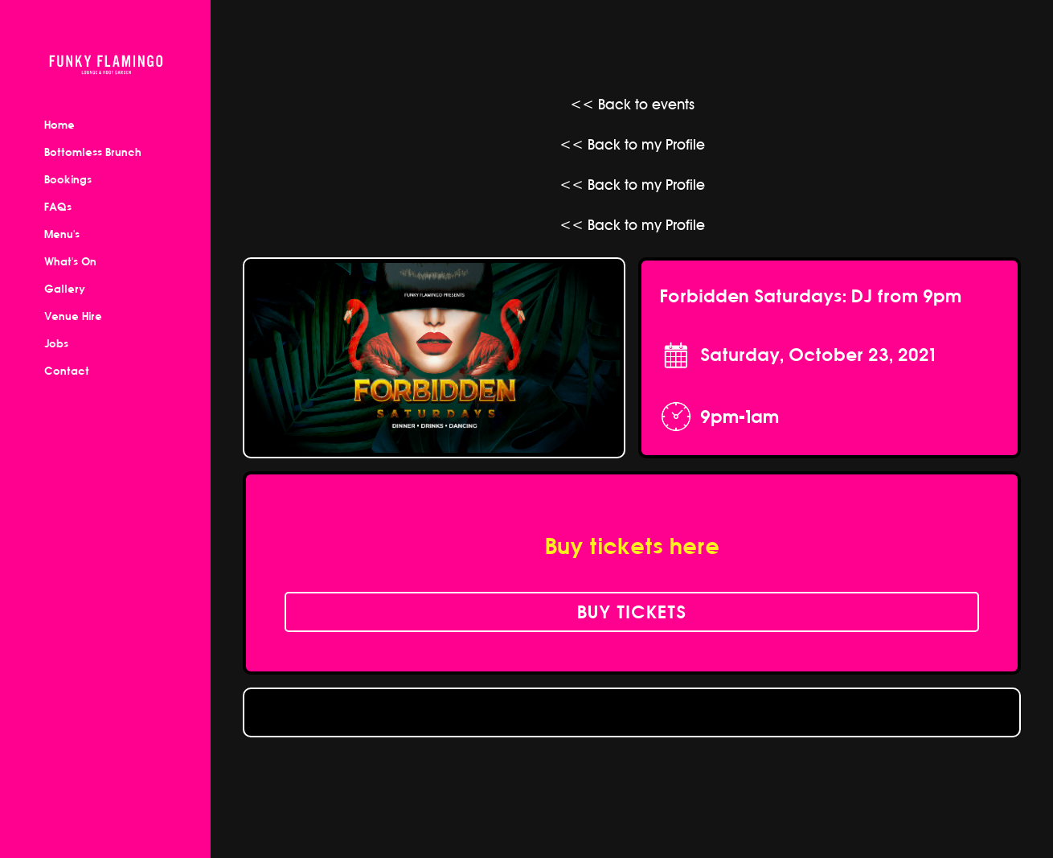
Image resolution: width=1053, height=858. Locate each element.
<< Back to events (632, 104)
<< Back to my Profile (632, 144)
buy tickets (631, 612)
